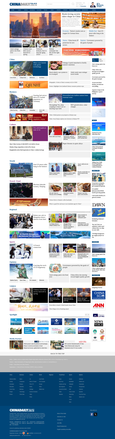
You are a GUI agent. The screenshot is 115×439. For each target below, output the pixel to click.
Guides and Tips (62, 384)
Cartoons (81, 389)
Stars (70, 402)
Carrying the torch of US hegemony (39, 266)
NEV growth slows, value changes (79, 106)
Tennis (70, 386)
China (12, 59)
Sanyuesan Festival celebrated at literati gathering (68, 299)
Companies (22, 381)
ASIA (84, 2)
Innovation (12, 384)
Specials (61, 394)
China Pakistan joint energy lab (72, 346)
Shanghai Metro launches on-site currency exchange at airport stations (69, 225)
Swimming (71, 394)
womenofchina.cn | (53, 362)
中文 (77, 4)
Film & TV (32, 384)
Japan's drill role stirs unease (83, 165)
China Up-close (13, 110)
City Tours (61, 381)
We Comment (33, 280)
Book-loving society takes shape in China (71, 15)
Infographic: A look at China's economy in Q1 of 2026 (63, 82)
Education (12, 386)
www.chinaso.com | (18, 364)
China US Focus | (21, 367)
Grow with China (41, 111)
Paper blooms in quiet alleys (73, 144)
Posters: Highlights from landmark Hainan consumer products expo (66, 86)
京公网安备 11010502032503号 (34, 433)
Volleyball (71, 384)
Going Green (23, 77)
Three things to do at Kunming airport (59, 309)
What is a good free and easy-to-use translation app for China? (65, 204)
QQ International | (39, 362)
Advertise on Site (61, 416)
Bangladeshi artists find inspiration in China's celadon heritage (27, 150)
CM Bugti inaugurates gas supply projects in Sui (98, 235)
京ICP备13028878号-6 (26, 435)
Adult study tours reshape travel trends (79, 73)
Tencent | (27, 364)
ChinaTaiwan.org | (60, 359)
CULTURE (39, 10)
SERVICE (78, 10)
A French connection (37, 246)
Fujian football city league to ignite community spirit (82, 216)
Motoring (21, 389)
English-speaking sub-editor (64, 429)
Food (18, 181)
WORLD (26, 10)
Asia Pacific (41, 379)
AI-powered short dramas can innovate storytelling (97, 84)
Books (31, 386)
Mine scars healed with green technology (39, 65)
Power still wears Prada (55, 136)
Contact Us (60, 419)
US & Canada (42, 381)
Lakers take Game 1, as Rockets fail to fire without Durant (69, 255)
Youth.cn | (66, 359)
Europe (40, 384)
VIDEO (52, 10)
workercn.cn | (46, 362)
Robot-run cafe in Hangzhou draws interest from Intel (39, 217)
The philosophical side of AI (39, 129)
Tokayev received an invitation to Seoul (33, 346)
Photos (11, 394)
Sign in (77, 6)
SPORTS (59, 10)
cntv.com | (46, 359)
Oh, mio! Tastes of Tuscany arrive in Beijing (55, 193)
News (60, 379)
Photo (31, 396)
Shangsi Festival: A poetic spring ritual (82, 137)
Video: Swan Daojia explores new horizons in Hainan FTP (64, 119)
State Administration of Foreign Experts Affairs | (25, 362)
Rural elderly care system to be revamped (58, 73)
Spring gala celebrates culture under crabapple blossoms (69, 138)
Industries (22, 386)
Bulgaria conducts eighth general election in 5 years (69, 174)
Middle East (93, 31)
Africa (40, 386)
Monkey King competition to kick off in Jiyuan (22, 147)
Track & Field (72, 391)
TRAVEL (45, 10)
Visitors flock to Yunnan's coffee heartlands (60, 200)
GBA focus (32, 77)
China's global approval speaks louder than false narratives (98, 270)
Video (31, 394)
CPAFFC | (32, 367)
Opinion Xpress (14, 280)
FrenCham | (27, 367)
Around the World (63, 389)
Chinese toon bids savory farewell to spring (39, 292)
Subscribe (81, 4)
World (12, 161)
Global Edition (79, 2)
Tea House (41, 77)
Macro (21, 379)
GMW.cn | (16, 359)
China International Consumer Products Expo (97, 148)
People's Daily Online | (34, 359)
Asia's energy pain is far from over (58, 276)
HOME (12, 10)
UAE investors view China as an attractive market (54, 299)
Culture (13, 124)
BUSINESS (32, 10)
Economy (66, 31)
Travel (12, 181)
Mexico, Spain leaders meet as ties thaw (54, 173)
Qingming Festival (97, 287)
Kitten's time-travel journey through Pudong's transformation (34, 36)
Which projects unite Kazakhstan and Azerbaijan (35, 343)
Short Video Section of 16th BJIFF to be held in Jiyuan (24, 144)
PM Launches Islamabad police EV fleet (74, 343)
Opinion (83, 40)
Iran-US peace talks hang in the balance (96, 33)
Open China (23, 280)
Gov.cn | (36, 367)
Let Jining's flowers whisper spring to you (54, 224)
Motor (70, 396)
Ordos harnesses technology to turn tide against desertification (83, 224)
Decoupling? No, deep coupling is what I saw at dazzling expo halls (57, 106)
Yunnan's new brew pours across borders (83, 193)
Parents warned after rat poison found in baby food (84, 173)
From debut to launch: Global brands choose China (62, 305)
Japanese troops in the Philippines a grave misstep (98, 91)
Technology (32, 110)
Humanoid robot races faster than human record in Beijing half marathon (83, 256)
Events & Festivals (33, 391)
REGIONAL (71, 10)
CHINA (19, 10)
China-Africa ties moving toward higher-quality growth (80, 276)
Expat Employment (62, 426)
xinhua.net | (41, 359)
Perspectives (82, 386)
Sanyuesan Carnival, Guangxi (68, 193)
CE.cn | (54, 359)
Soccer (70, 379)
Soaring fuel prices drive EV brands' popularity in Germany (40, 98)
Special (94, 120)
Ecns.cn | (20, 359)
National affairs (13, 379)
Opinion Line (81, 396)
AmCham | (40, 367)
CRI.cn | (50, 359)
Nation (65, 40)
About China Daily (61, 413)
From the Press (82, 394)
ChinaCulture (96, 275)
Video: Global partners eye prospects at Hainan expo (62, 115)
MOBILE (94, 10)
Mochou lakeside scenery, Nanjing (39, 185)
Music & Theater (33, 381)
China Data (22, 110)
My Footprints (62, 386)
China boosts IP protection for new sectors (70, 43)
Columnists (95, 241)
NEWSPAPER (85, 10)
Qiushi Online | (25, 359)
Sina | (24, 364)
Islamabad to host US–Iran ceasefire (73, 348)
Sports (12, 242)
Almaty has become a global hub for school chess (35, 348)
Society (11, 381)
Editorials (41, 280)
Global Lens (81, 381)
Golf (70, 389)
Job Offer (59, 423)
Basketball (71, 381)
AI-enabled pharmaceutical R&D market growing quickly (98, 190)
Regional (13, 209)
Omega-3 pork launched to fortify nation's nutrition (74, 64)
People (11, 391)
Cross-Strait (13, 77)
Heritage (31, 389)
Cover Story (12, 389)
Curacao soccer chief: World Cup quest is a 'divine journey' (54, 255)
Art (30, 379)
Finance (21, 384)
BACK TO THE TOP (57, 354)
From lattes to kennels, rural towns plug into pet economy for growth (98, 184)
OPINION (65, 10)
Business (13, 92)
